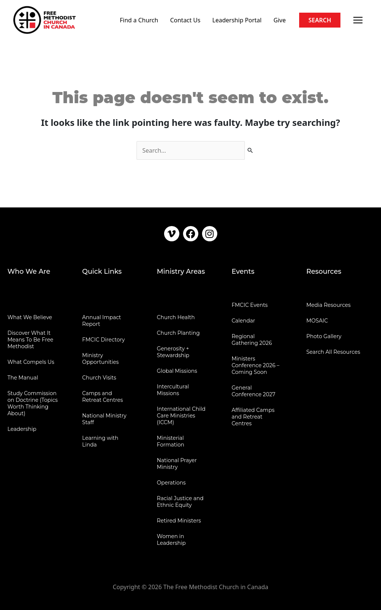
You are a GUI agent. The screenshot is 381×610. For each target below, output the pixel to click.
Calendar (243, 320)
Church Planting (178, 333)
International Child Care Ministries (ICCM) (181, 416)
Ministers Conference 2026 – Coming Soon (255, 365)
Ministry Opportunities (100, 358)
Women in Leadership (171, 539)
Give (279, 20)
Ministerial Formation (171, 441)
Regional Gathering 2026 (251, 339)
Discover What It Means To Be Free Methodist (30, 340)
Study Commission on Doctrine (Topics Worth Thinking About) (32, 403)
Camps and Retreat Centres (102, 396)
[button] (319, 20)
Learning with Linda (100, 441)
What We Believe (29, 317)
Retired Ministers (179, 520)
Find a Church (139, 20)
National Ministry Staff (104, 419)
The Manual (22, 377)
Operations (171, 482)
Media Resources (328, 305)
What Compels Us (30, 362)
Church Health (176, 317)
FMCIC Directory (103, 339)
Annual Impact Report (101, 320)
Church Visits (99, 377)
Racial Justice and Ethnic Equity (180, 501)
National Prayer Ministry (177, 463)
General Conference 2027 (253, 391)
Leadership (21, 429)
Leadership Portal (237, 20)
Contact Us (185, 20)
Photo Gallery (323, 336)
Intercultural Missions (173, 390)
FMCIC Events (249, 305)
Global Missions (177, 371)
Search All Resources (333, 352)
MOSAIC (317, 320)
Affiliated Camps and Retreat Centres (252, 417)
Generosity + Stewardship (173, 352)
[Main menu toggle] (358, 20)
